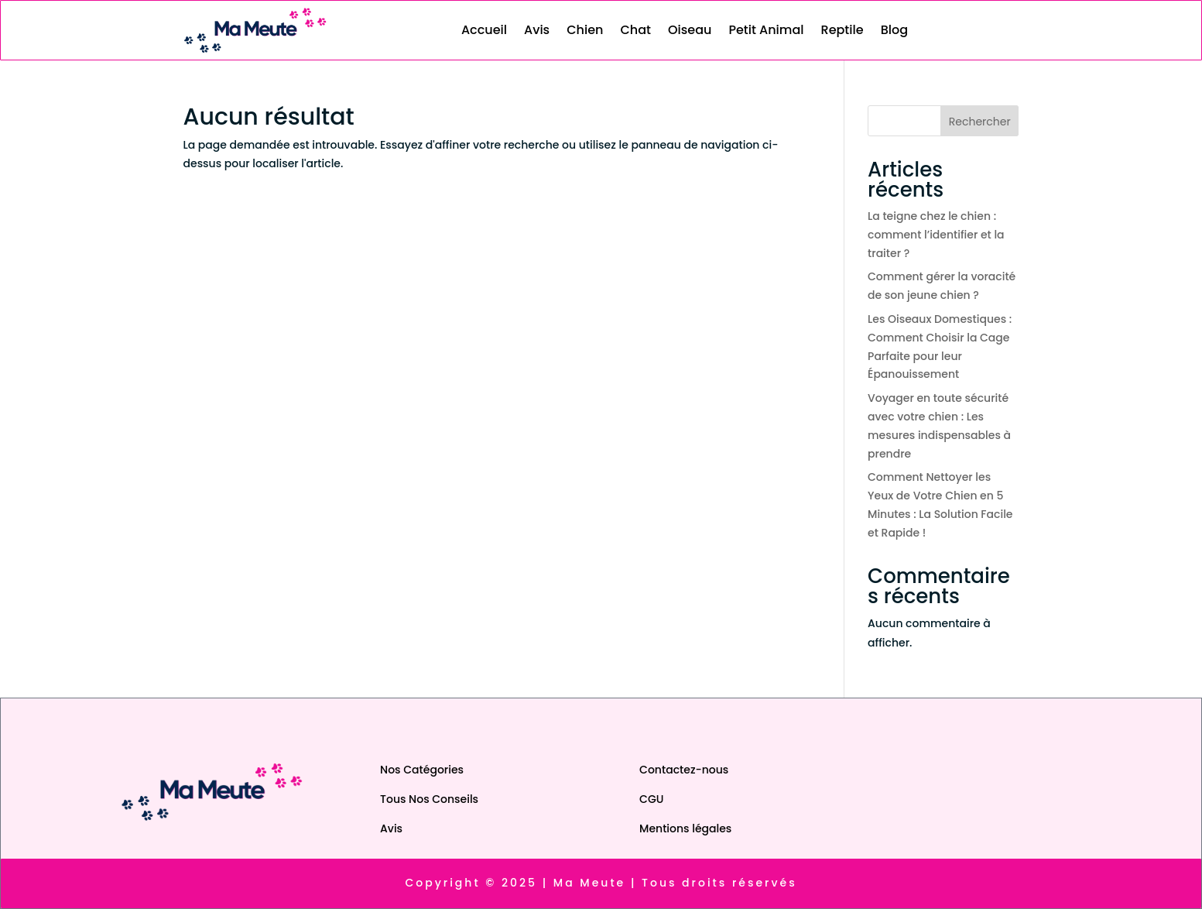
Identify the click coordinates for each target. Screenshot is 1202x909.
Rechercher (980, 121)
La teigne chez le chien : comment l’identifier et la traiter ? (936, 234)
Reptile (842, 30)
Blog (894, 30)
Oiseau (689, 30)
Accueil (484, 30)
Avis (537, 30)
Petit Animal (765, 30)
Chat (635, 30)
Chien (585, 30)
